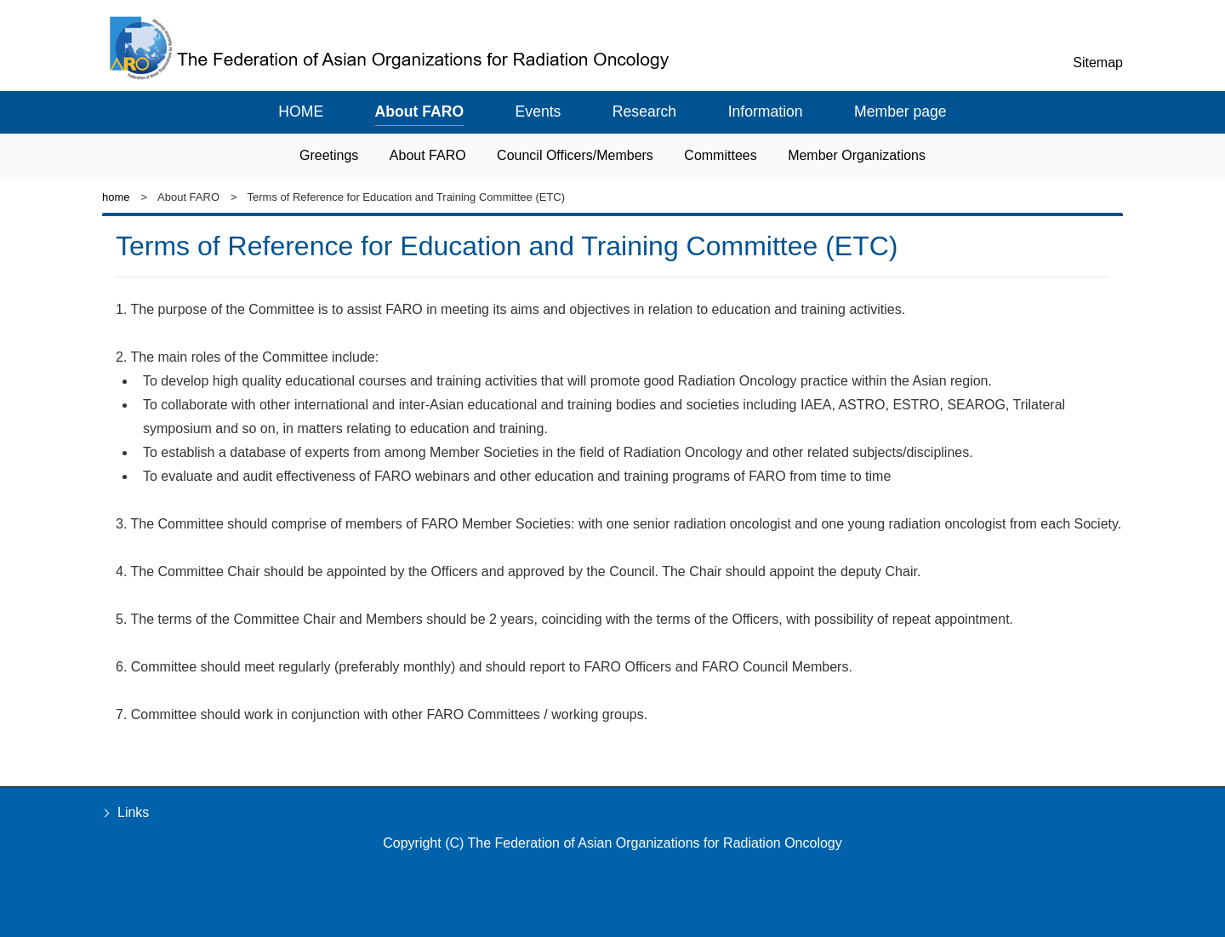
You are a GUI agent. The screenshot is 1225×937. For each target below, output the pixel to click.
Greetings (328, 155)
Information (765, 111)
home (116, 197)
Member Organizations (857, 155)
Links (133, 812)
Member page (900, 111)
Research (644, 111)
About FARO (419, 111)
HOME (300, 111)
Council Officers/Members (575, 155)
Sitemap (1098, 62)
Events (538, 111)
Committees (720, 155)
